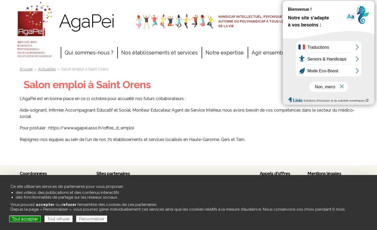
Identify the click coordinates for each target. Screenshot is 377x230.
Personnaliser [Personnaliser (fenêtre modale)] (91, 218)
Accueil (26, 69)
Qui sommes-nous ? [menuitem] (89, 53)
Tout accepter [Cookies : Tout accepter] (25, 218)
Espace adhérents (329, 16)
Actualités (47, 69)
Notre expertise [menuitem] (225, 53)
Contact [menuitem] (305, 53)
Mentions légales (324, 173)
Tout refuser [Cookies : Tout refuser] (58, 218)
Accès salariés (329, 7)
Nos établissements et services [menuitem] (159, 53)
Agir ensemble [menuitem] (270, 53)
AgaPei (86, 21)
